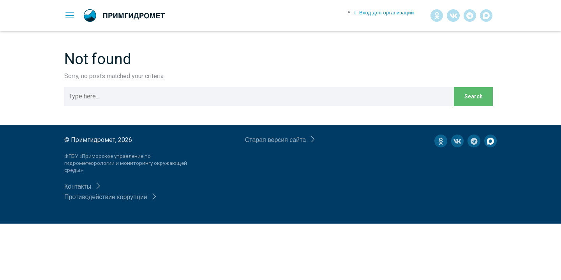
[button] (82, 186)
